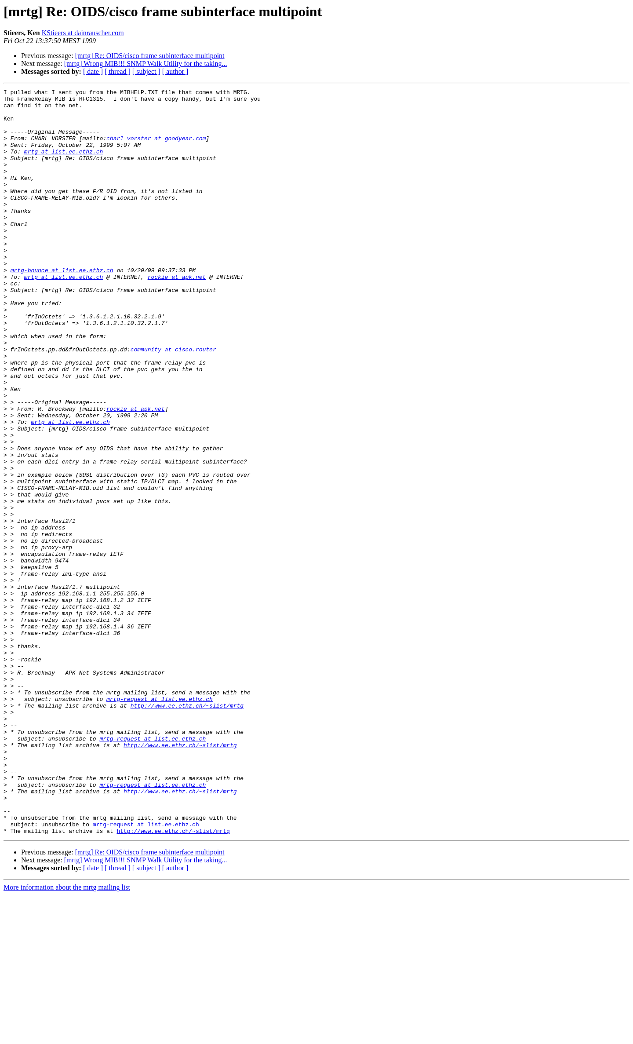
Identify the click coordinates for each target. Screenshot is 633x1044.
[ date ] (93, 71)
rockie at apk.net (177, 315)
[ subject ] (146, 71)
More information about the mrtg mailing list (67, 1036)
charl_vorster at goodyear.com (156, 149)
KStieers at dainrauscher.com (83, 33)
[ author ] (175, 71)
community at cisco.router (173, 402)
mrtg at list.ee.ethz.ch (63, 164)
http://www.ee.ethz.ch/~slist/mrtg (187, 829)
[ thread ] (118, 71)
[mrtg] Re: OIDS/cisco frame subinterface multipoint (150, 55)
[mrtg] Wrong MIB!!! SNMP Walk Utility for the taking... (145, 63)
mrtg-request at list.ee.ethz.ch (159, 821)
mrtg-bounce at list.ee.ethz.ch (62, 307)
